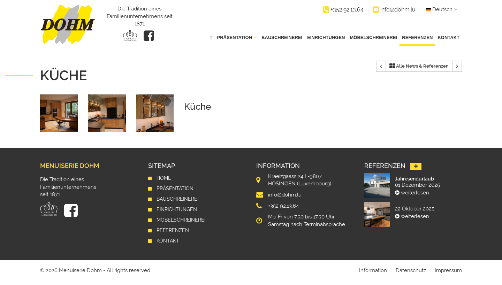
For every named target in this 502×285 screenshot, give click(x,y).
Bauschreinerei (281, 37)
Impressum (448, 270)
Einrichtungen (326, 37)
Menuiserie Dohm (69, 165)
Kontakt (448, 37)
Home (164, 178)
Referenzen (417, 37)
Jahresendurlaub (414, 179)
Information (373, 270)
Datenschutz (411, 270)
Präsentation (175, 188)
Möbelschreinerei (373, 37)
